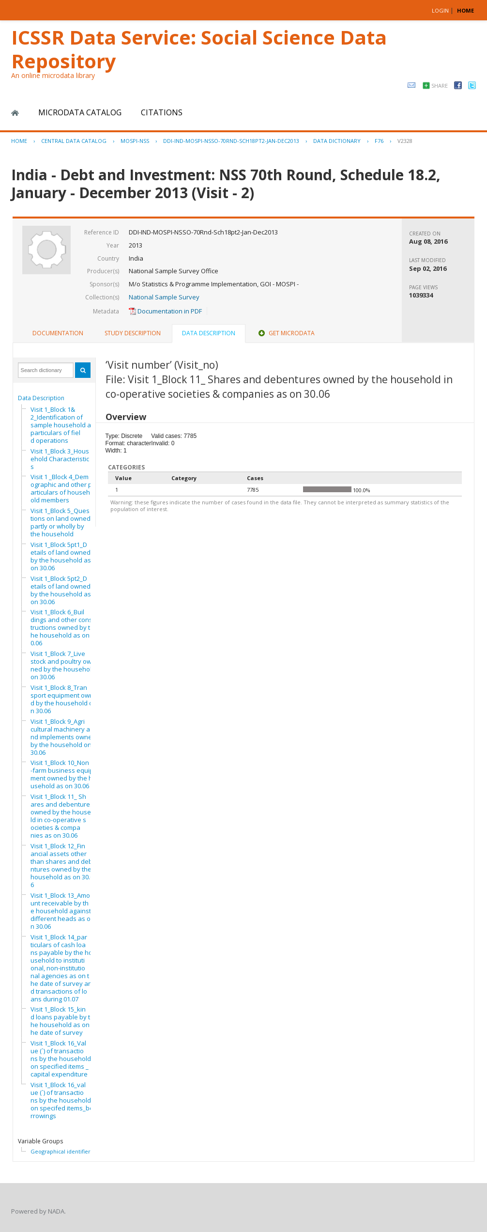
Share (439, 85)
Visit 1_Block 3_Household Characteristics (59, 458)
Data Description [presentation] (208, 333)
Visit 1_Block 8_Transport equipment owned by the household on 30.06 (63, 699)
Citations (162, 112)
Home (15, 113)
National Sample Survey (164, 297)
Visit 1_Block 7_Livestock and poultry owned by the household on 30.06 (62, 665)
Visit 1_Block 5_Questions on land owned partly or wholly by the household (60, 522)
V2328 (404, 140)
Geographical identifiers (61, 1151)
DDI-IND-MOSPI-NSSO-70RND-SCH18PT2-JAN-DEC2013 (231, 140)
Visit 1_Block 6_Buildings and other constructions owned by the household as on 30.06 (62, 627)
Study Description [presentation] (133, 333)
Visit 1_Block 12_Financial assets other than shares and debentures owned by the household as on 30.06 (63, 865)
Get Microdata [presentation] (286, 333)
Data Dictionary (337, 140)
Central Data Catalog (74, 140)
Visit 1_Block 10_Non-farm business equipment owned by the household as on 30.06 (63, 774)
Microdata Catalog (80, 112)
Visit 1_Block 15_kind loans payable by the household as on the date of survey (61, 1020)
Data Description (41, 398)
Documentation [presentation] (57, 333)
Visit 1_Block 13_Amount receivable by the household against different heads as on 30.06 (60, 910)
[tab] (57, 333)
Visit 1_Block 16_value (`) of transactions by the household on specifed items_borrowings (61, 1100)
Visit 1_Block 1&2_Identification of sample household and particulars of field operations (64, 424)
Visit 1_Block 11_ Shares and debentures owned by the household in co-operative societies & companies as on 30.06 (64, 816)
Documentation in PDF (165, 311)
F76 (379, 140)
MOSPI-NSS (135, 140)
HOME (465, 10)
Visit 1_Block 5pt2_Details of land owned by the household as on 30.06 (60, 590)
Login (440, 10)
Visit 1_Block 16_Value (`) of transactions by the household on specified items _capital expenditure (60, 1058)
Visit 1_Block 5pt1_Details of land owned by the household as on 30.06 (60, 556)
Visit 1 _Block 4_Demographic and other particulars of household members (61, 488)
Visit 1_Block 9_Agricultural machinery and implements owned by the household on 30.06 (63, 736)
